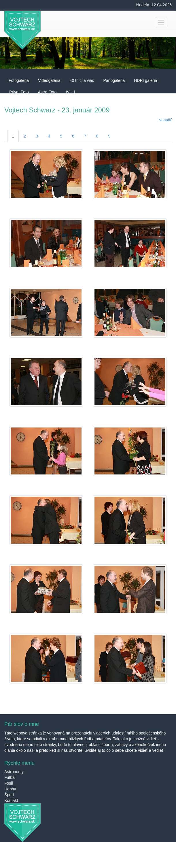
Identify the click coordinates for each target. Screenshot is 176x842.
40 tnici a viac (82, 80)
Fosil (8, 783)
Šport (9, 794)
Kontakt (11, 800)
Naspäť (165, 120)
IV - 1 (70, 92)
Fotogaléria (19, 80)
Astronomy (14, 771)
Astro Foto (47, 92)
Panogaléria (114, 80)
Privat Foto (19, 92)
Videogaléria (49, 80)
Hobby (10, 789)
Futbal (10, 777)
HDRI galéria (145, 80)
